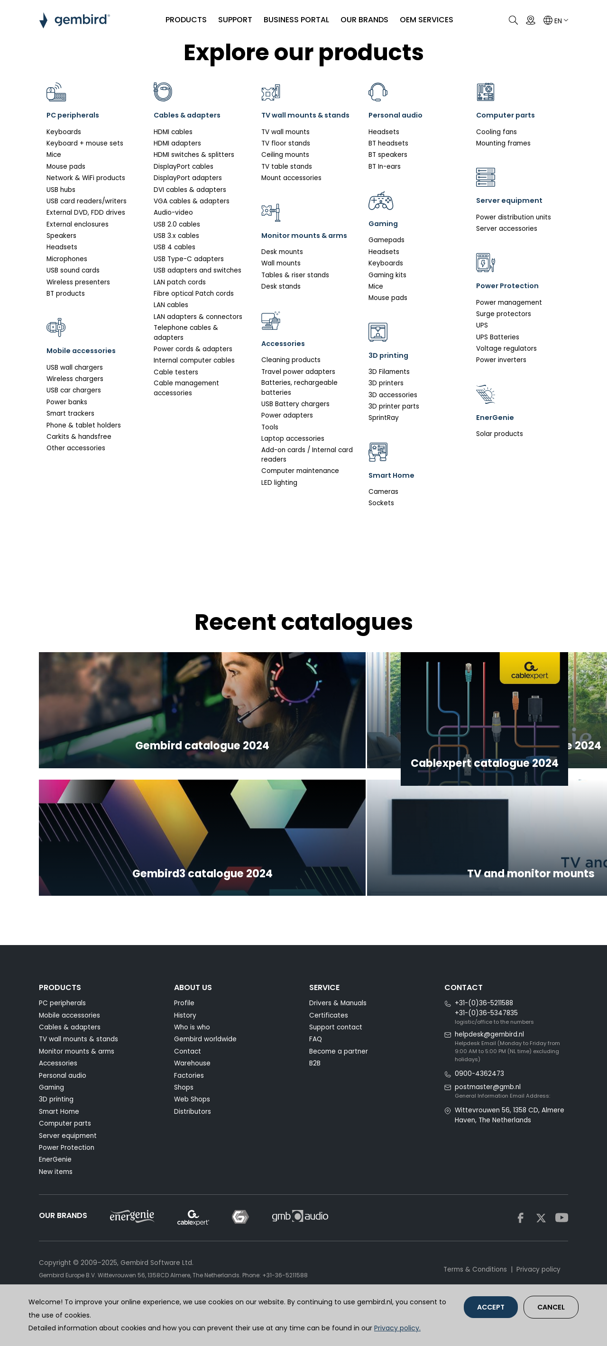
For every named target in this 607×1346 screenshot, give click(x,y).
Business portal (293, 19)
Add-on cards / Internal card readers (307, 480)
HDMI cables (173, 131)
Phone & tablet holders (83, 425)
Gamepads (386, 240)
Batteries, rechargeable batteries (299, 413)
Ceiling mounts (285, 168)
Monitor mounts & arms (76, 1077)
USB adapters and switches (197, 270)
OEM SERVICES (423, 19)
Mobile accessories (69, 1041)
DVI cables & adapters (190, 189)
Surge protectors (503, 313)
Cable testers (176, 372)
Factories (189, 1101)
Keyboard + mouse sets (84, 143)
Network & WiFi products (85, 177)
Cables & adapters (70, 1053)
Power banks (66, 402)
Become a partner (338, 1077)
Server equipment (68, 1161)
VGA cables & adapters (192, 201)
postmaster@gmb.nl (488, 1112)
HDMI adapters (177, 143)
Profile (184, 1029)
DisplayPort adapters (188, 177)
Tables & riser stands (295, 300)
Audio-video (173, 212)
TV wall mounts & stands (78, 1065)
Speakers (61, 235)
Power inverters (501, 359)
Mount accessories (291, 190)
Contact (187, 1077)
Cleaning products (291, 386)
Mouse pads (65, 166)
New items (56, 1197)
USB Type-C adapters (189, 259)
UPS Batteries (497, 337)
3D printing (56, 1125)
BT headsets (388, 143)
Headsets (61, 247)
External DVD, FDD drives (85, 212)
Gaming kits (387, 275)
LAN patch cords (180, 282)
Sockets (381, 503)
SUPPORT (232, 19)
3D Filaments (389, 371)
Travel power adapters (298, 397)
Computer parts (65, 1149)
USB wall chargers (74, 367)
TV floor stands (285, 156)
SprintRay (383, 417)
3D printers (386, 383)
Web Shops (192, 1125)
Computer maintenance (300, 496)
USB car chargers (73, 390)
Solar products (499, 433)
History (185, 1041)
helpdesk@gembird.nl (489, 1059)
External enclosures (77, 224)
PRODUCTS (182, 19)
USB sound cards (73, 270)
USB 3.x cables (176, 235)
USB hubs (60, 189)
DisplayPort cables (183, 166)
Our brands (361, 19)
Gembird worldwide (205, 1065)
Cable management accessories (186, 388)
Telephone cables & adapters (186, 332)
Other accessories (75, 448)
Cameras (383, 491)
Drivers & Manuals (338, 1029)
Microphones (66, 259)
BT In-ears (384, 166)
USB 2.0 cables (177, 224)
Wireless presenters (78, 282)
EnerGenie (55, 1185)
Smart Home (59, 1137)
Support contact (335, 1053)
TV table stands (286, 179)
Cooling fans (496, 131)
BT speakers (387, 154)
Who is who (192, 1053)
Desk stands (281, 312)
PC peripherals (62, 1029)
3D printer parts (393, 406)
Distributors (192, 1137)
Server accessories (506, 228)
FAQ (315, 1065)
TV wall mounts (285, 144)
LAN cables (171, 304)
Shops (183, 1113)
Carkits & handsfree (78, 436)
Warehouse (192, 1089)
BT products (65, 293)
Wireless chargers (74, 378)
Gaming (51, 1113)
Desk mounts (282, 277)
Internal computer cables (194, 360)
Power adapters (287, 441)
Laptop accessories (292, 464)
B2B (315, 1089)
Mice (53, 154)
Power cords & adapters (193, 349)
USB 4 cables (174, 247)
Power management (509, 302)
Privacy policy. (397, 1328)
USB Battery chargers (295, 429)
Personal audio (62, 1101)
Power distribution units (513, 217)
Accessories (58, 1089)
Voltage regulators (506, 348)
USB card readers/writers (86, 201)
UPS (482, 325)
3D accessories (392, 395)
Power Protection (66, 1173)
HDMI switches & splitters (194, 154)
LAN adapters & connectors (198, 316)
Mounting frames (503, 143)
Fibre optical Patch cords (194, 293)
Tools (269, 452)
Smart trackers (70, 413)
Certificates (328, 1041)
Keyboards (63, 131)
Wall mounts (281, 288)
